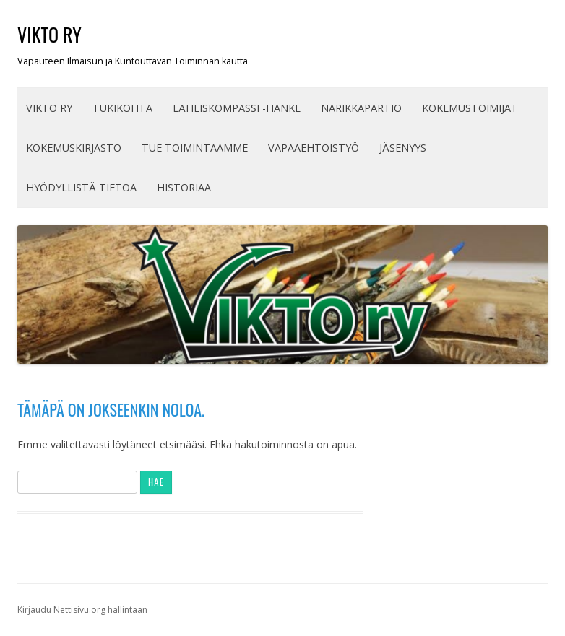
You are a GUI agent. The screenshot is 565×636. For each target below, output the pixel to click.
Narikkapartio (361, 108)
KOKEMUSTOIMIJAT (470, 108)
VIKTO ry (49, 34)
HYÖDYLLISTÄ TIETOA (81, 187)
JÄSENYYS (402, 147)
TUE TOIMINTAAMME (195, 147)
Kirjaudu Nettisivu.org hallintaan (82, 610)
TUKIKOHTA (122, 108)
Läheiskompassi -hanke (237, 108)
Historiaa (184, 187)
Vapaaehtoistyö (313, 147)
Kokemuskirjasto (73, 147)
